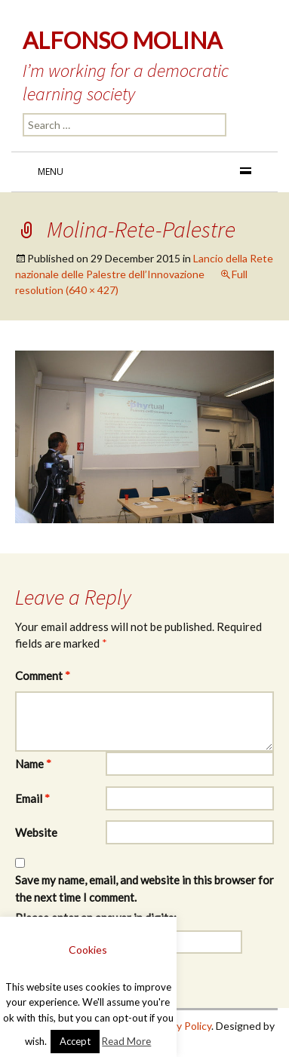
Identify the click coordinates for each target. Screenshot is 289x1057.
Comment (42, 675)
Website (36, 832)
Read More (126, 1041)
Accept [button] (75, 1041)
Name (33, 764)
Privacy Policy (179, 1025)
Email (32, 798)
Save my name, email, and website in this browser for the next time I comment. (144, 888)
